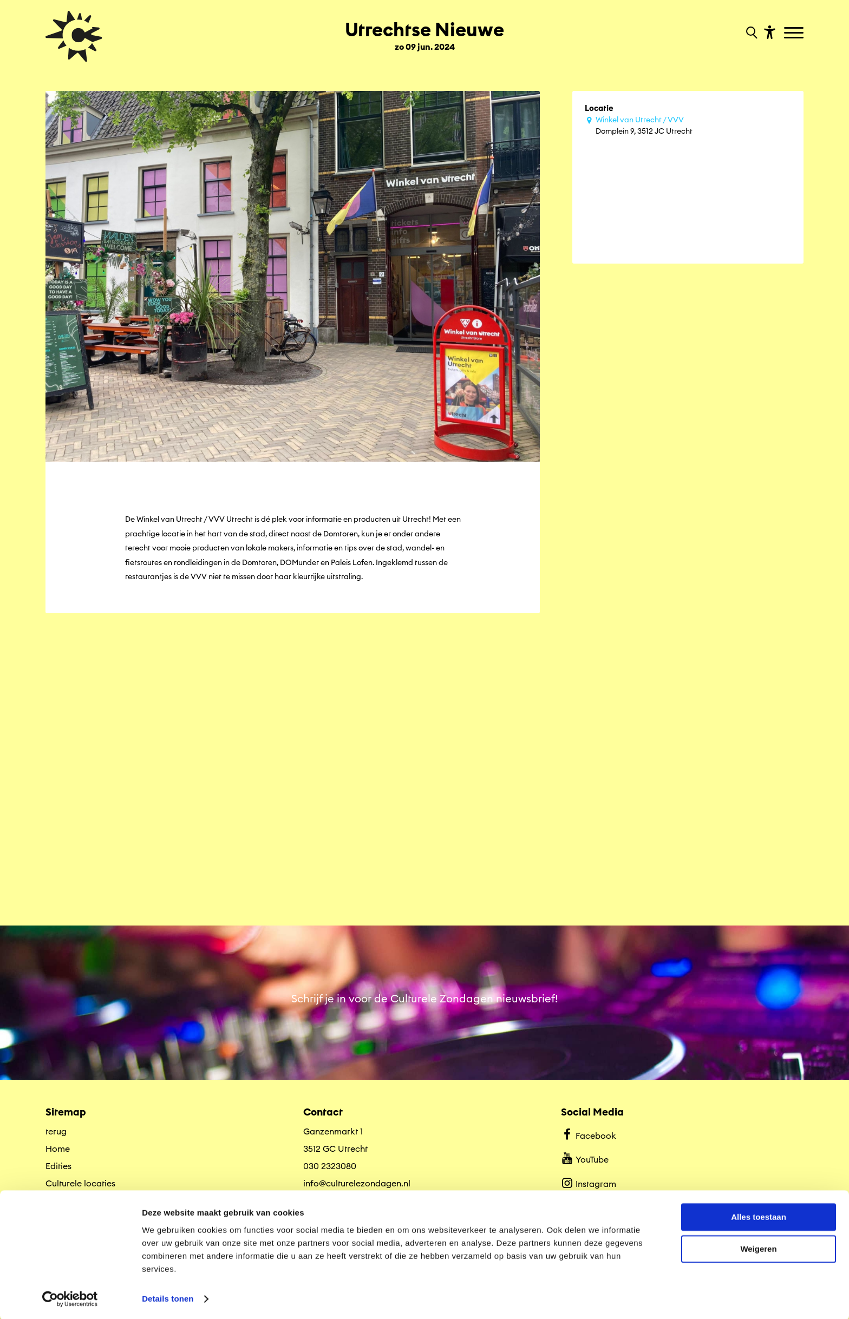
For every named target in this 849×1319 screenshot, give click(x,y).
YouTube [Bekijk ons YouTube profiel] (584, 1155)
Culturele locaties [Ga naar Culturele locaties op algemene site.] (80, 1179)
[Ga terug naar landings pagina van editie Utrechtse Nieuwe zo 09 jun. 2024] (424, 31)
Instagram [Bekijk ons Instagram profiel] (588, 1179)
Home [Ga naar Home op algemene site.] (57, 1144)
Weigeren (758, 1247)
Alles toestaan (758, 1216)
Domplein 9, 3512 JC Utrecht (693, 125)
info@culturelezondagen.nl (356, 1179)
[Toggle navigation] (795, 33)
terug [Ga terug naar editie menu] (56, 1127)
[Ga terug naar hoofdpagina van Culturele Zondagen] (73, 36)
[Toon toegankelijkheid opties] (768, 32)
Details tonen (167, 1297)
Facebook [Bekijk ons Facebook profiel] (588, 1130)
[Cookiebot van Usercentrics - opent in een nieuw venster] (70, 1298)
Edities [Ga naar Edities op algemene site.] (58, 1162)
